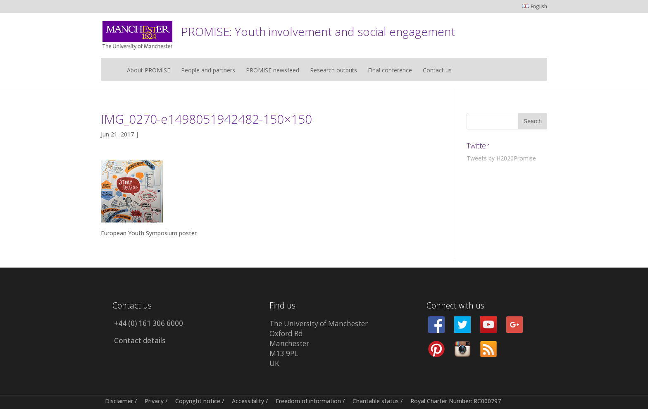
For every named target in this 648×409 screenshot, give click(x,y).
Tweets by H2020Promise (501, 158)
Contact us (437, 70)
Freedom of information (308, 401)
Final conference (390, 70)
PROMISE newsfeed (272, 70)
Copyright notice (197, 401)
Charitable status (376, 401)
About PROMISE (148, 70)
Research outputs (333, 70)
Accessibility (248, 401)
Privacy (154, 401)
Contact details (139, 340)
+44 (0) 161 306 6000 (148, 323)
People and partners (208, 70)
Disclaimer (119, 401)
